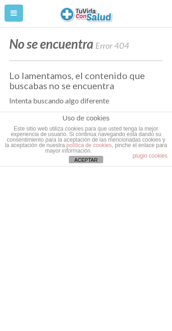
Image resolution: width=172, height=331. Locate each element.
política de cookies (89, 145)
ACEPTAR (86, 160)
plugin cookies (150, 156)
